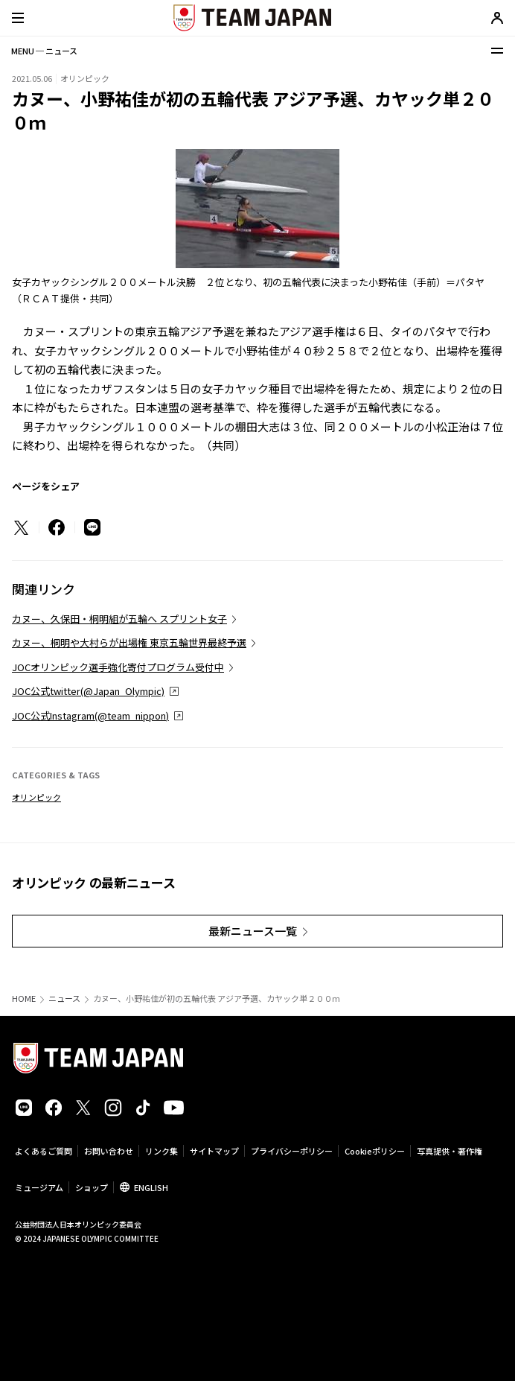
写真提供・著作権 (449, 1151)
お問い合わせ (108, 1151)
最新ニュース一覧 (252, 931)
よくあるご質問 (43, 1151)
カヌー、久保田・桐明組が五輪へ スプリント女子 (119, 619)
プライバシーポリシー (292, 1151)
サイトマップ (214, 1151)
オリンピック (36, 797)
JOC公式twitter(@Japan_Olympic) (88, 691)
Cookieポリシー (375, 1151)
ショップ (91, 1187)
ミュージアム (39, 1187)
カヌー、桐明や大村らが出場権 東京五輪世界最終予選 (129, 642)
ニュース (64, 998)
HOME (24, 998)
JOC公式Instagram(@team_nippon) (90, 715)
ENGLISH (151, 1187)
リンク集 (161, 1151)
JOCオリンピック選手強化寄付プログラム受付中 (118, 667)
